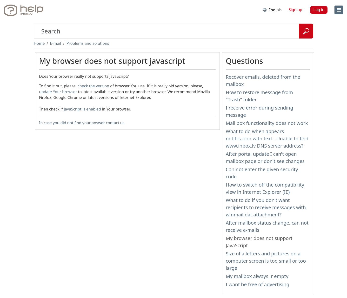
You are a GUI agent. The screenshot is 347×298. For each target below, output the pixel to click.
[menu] (338, 10)
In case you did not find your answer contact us (81, 122)
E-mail (55, 43)
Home (39, 43)
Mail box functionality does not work (267, 123)
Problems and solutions (88, 43)
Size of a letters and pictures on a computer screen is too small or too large (266, 260)
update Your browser (58, 91)
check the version (93, 86)
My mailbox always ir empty (257, 276)
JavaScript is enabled (82, 109)
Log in (318, 9)
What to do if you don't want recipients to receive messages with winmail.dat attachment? (266, 207)
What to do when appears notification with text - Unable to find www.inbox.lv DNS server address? (267, 138)
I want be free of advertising (257, 284)
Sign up (295, 9)
